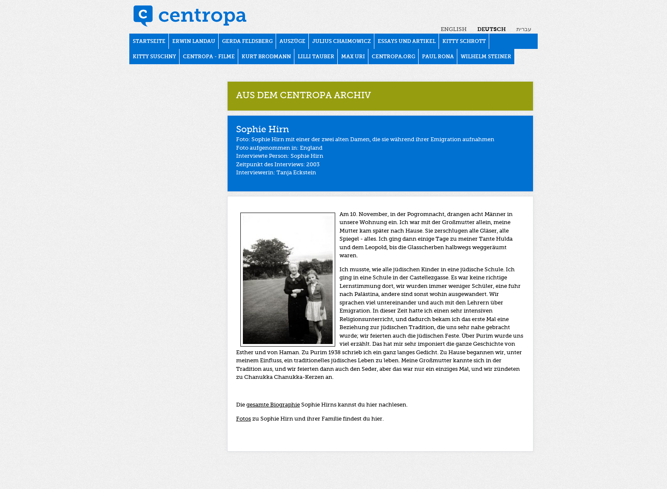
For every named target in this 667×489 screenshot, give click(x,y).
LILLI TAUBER (316, 57)
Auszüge (292, 41)
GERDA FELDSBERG (247, 41)
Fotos (243, 419)
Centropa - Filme (209, 57)
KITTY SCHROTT (464, 41)
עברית (523, 29)
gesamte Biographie (273, 405)
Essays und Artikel (407, 41)
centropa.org (393, 57)
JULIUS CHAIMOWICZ (341, 41)
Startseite (149, 41)
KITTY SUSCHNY (154, 57)
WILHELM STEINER (486, 57)
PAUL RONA (438, 57)
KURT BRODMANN (266, 57)
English (454, 29)
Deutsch (491, 29)
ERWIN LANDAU (193, 41)
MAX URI (353, 57)
